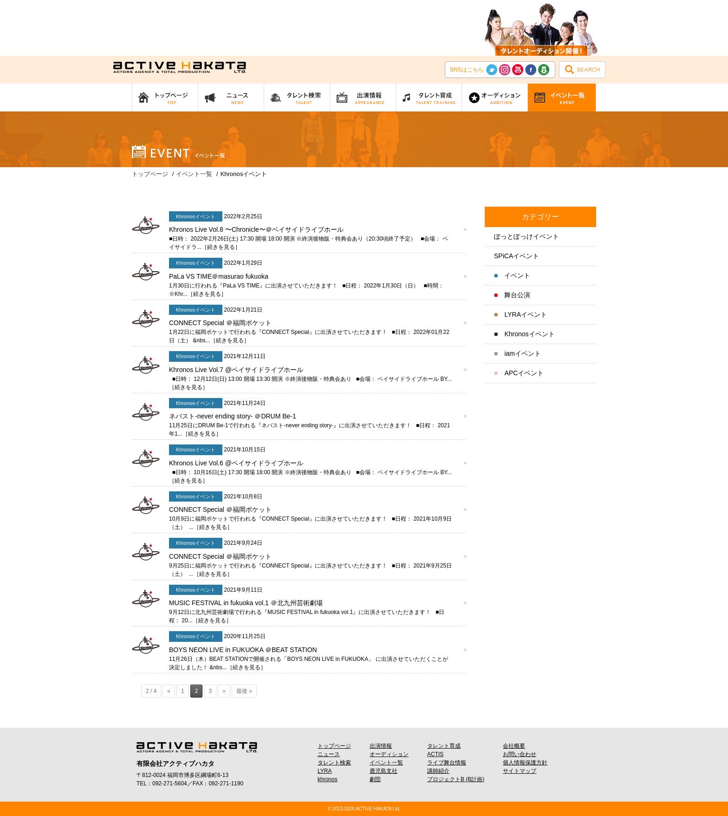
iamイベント (522, 353)
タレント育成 (444, 746)
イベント (517, 275)
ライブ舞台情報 (446, 762)
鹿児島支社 (383, 771)
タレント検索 (334, 762)
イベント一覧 (386, 762)
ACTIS (435, 754)
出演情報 (381, 746)
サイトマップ (519, 771)
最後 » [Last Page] (244, 691)
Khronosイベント (529, 334)
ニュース (329, 754)
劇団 (375, 779)
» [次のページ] (224, 691)
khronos (328, 779)
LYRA (325, 771)
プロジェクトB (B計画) (455, 779)
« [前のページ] (168, 691)
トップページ (334, 746)
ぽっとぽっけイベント (526, 236)
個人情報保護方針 (525, 762)
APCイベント (524, 373)
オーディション (389, 754)
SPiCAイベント (516, 256)
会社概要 (514, 746)
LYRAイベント (525, 314)
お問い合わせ (519, 754)
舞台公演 (517, 295)
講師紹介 (438, 771)
